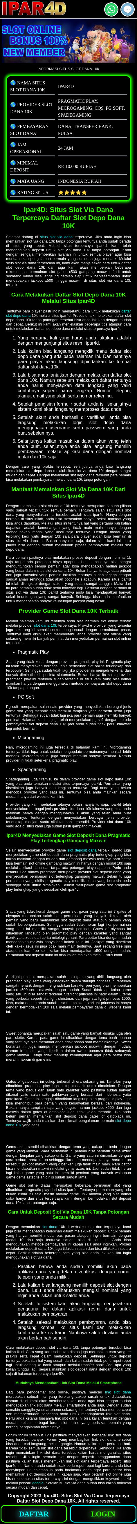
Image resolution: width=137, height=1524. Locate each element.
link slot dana (118, 1392)
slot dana (49, 1227)
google (37, 1483)
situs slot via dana (56, 237)
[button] (127, 9)
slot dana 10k (45, 625)
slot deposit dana (82, 850)
